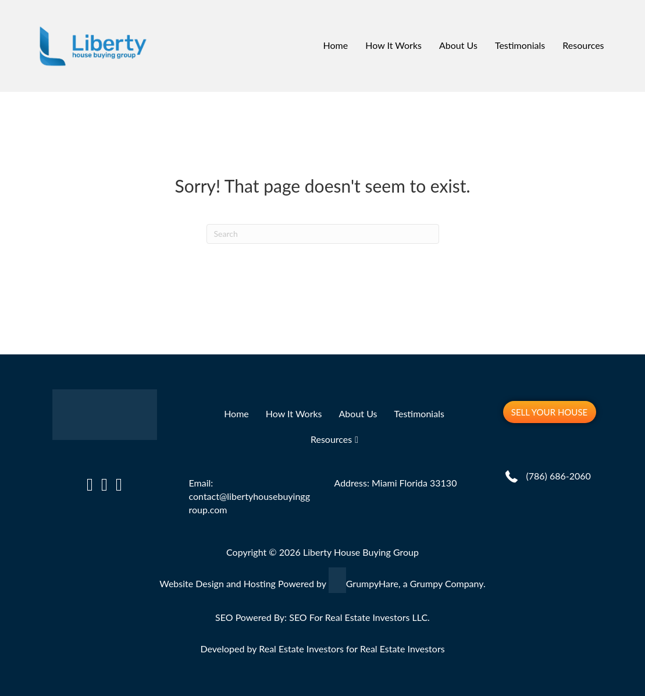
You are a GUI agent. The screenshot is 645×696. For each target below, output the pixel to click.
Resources (583, 45)
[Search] (322, 234)
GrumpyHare (372, 583)
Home (335, 45)
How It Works (393, 45)
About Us (458, 45)
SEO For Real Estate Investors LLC (358, 617)
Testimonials (520, 45)
